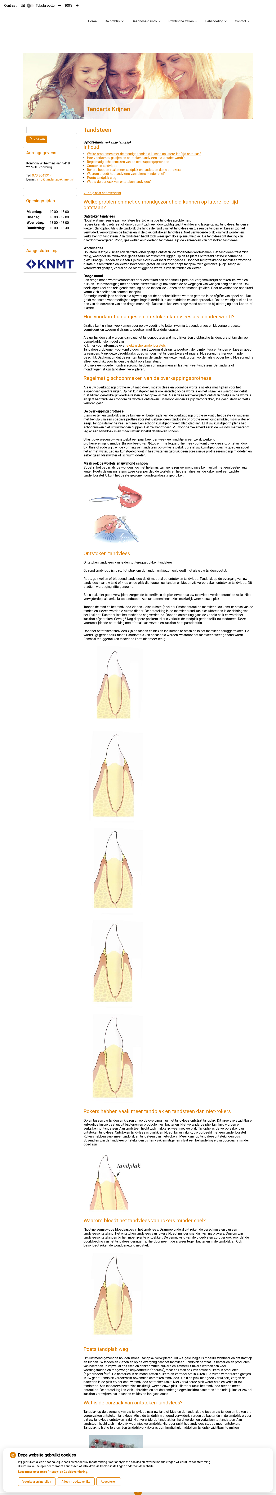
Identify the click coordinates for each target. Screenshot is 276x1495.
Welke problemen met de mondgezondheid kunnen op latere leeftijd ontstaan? (144, 154)
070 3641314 (42, 175)
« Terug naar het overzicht (102, 193)
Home (92, 21)
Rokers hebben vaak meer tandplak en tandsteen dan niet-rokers (134, 170)
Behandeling (214, 21)
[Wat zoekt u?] (51, 130)
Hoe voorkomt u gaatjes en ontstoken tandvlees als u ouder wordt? (136, 158)
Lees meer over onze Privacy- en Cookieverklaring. (53, 1471)
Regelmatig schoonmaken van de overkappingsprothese (128, 162)
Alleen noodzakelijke (76, 1481)
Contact (240, 21)
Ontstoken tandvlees (102, 166)
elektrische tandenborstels (146, 345)
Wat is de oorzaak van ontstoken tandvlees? (119, 182)
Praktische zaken (181, 21)
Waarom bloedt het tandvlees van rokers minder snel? (126, 174)
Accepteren (108, 1481)
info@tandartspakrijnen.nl (55, 179)
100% (68, 6)
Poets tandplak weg (101, 178)
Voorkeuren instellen (36, 1481)
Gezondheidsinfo (144, 21)
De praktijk (112, 21)
